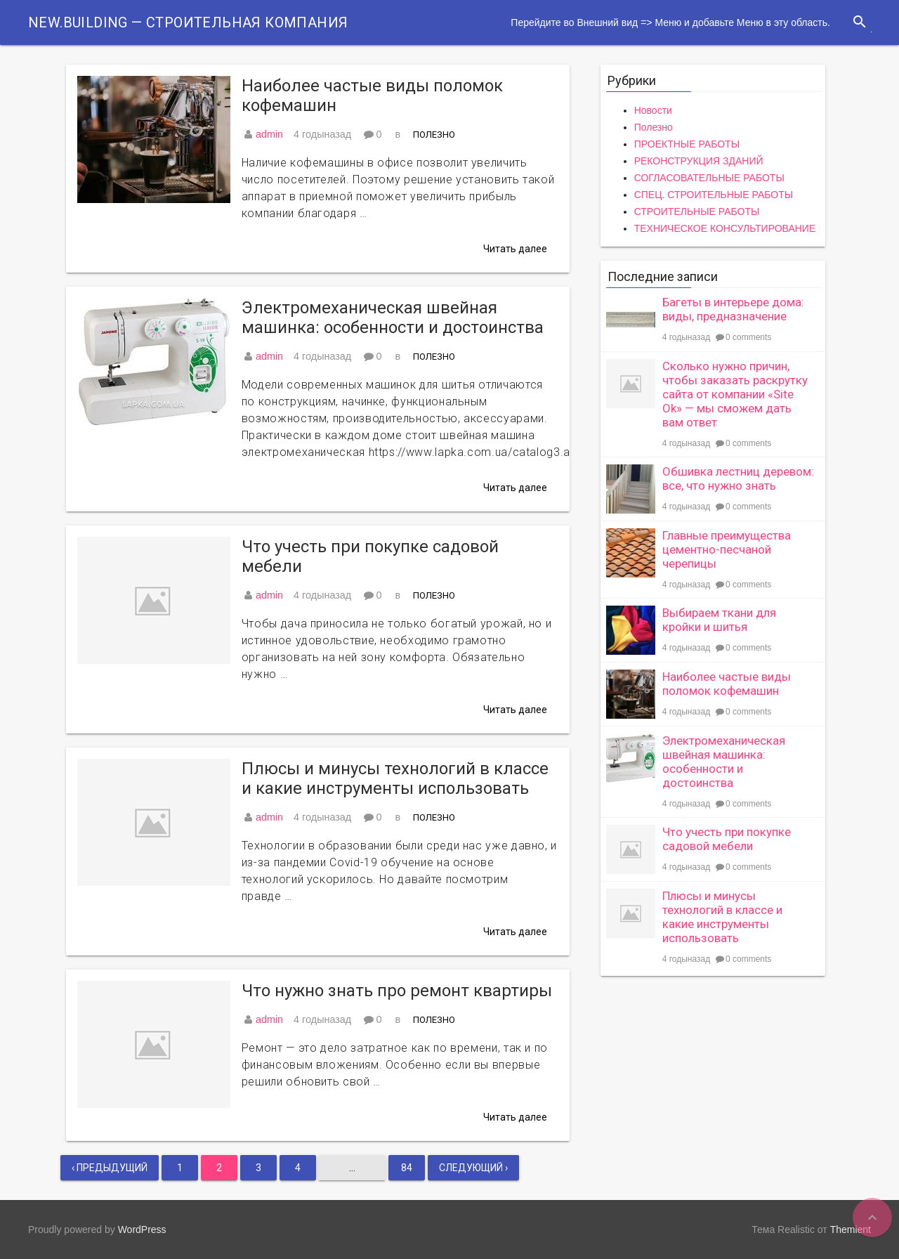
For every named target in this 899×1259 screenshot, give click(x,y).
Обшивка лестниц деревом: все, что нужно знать (738, 478)
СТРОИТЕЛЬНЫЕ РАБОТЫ (697, 211)
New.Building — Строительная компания (188, 22)
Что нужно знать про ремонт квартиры (397, 990)
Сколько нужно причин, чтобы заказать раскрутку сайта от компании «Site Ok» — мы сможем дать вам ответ (735, 394)
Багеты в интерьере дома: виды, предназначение (733, 309)
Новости (653, 110)
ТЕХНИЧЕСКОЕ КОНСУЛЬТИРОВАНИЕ (725, 228)
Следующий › (473, 1167)
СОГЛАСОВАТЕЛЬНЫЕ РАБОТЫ (709, 177)
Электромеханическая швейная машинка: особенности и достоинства (393, 317)
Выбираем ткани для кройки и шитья (719, 620)
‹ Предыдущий (109, 1167)
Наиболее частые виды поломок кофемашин (372, 95)
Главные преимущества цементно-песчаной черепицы (726, 549)
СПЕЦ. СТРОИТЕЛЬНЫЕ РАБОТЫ (713, 194)
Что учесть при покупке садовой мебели (370, 556)
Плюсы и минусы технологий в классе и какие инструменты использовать (395, 778)
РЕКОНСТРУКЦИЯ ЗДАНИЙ (698, 161)
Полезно (434, 134)
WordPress (142, 1229)
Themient (850, 1229)
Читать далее (515, 248)
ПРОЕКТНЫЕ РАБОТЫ (687, 144)
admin (269, 134)
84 (406, 1167)
